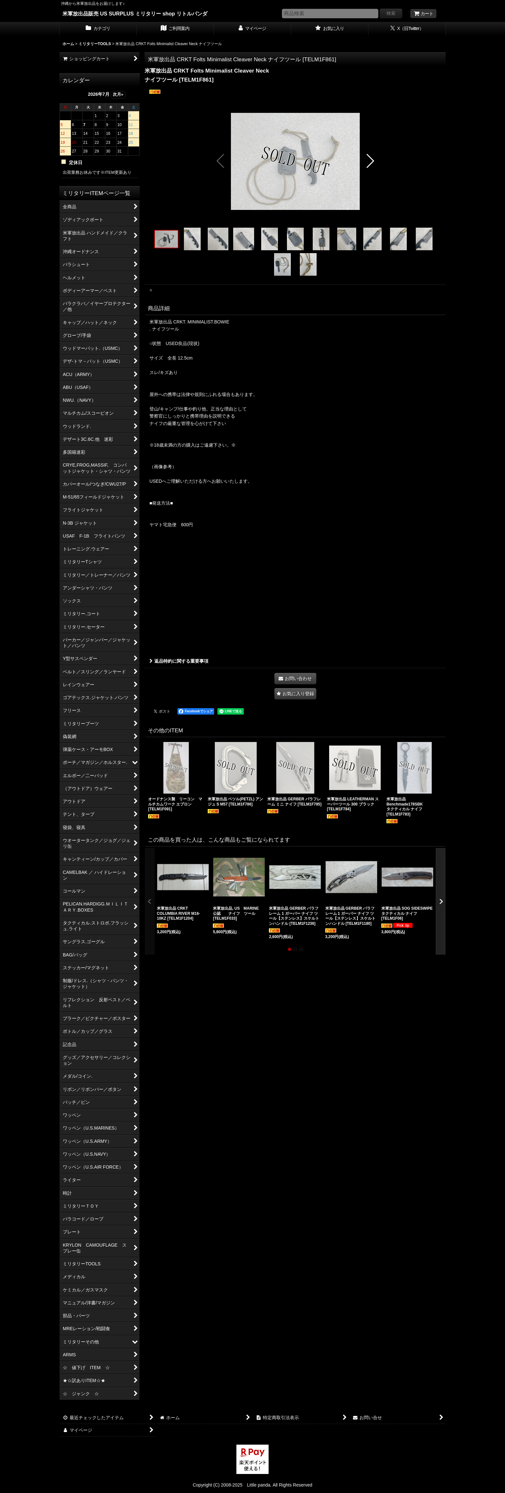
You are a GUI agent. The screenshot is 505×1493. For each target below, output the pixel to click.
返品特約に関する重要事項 (178, 661)
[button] (220, 161)
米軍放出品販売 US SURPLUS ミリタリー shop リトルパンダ (134, 13)
